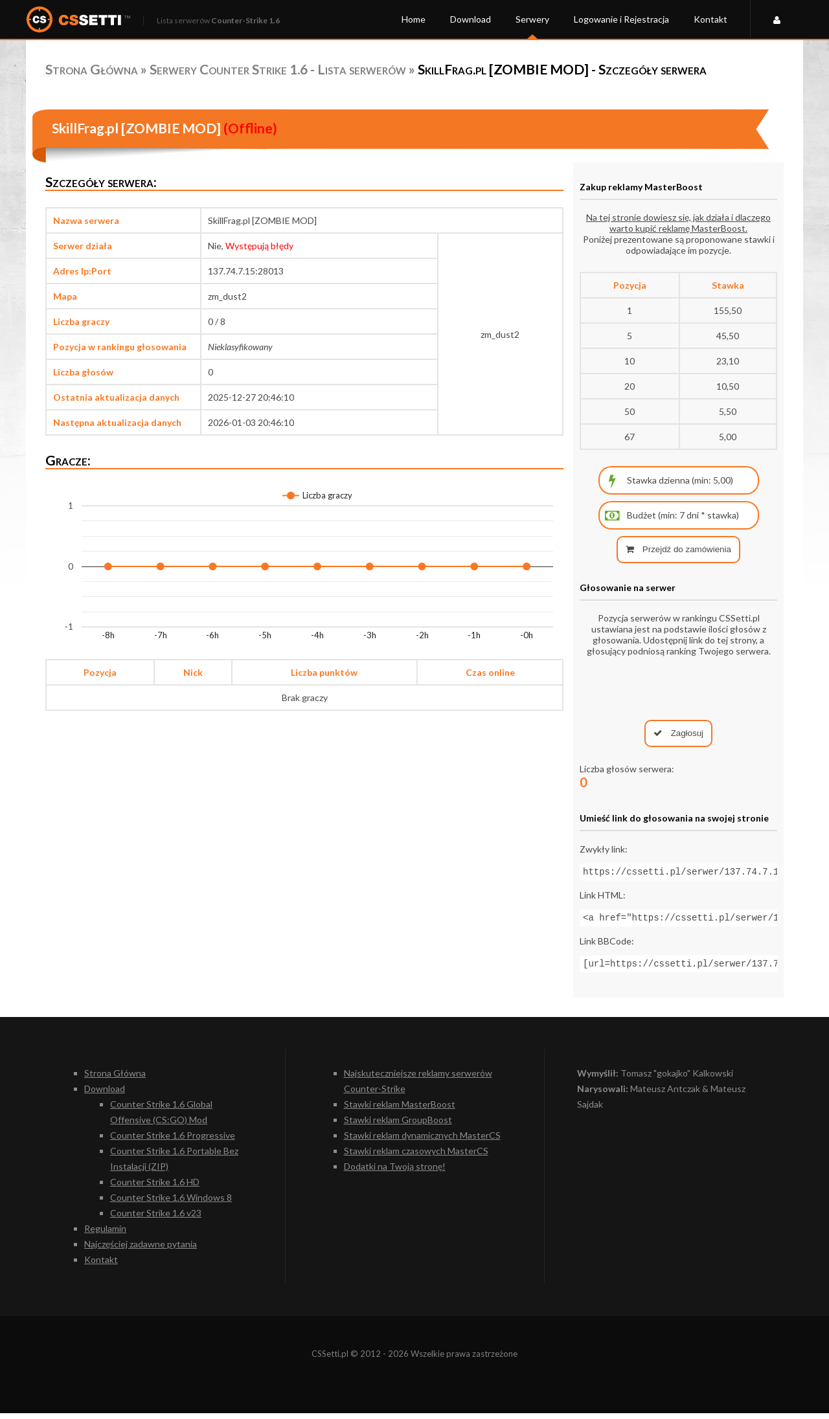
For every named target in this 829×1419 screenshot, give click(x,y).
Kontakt (710, 19)
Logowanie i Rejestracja (621, 19)
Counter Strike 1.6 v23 (155, 1218)
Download (470, 19)
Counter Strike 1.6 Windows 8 (171, 1203)
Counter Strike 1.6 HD (154, 1187)
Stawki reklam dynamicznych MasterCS (422, 1140)
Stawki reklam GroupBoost (398, 1125)
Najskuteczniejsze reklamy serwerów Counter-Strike (418, 1086)
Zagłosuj (678, 733)
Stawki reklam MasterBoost (399, 1109)
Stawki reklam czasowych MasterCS (416, 1156)
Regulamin (105, 1234)
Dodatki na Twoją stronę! (395, 1172)
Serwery (532, 19)
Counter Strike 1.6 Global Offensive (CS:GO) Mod (161, 1117)
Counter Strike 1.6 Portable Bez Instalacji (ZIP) (174, 1164)
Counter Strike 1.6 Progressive (172, 1140)
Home (414, 19)
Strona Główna (91, 69)
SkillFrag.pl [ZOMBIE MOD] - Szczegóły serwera (562, 69)
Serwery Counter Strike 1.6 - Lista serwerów (278, 69)
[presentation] (678, 688)
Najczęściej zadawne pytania (140, 1249)
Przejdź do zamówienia (678, 549)
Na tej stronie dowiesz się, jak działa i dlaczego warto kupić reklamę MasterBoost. (678, 223)
